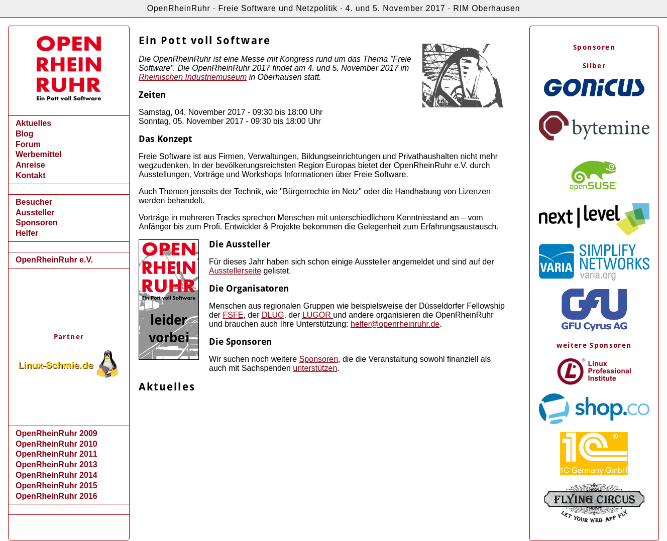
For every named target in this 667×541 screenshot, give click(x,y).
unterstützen (315, 368)
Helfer (27, 233)
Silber (594, 66)
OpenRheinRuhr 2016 (56, 496)
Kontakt (31, 175)
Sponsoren (37, 222)
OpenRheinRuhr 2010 (56, 444)
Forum (28, 144)
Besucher (34, 202)
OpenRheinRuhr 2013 (56, 464)
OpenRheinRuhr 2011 (56, 454)
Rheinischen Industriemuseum (193, 77)
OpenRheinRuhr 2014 (56, 475)
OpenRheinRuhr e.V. (54, 259)
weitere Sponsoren (594, 345)
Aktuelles (33, 123)
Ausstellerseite (235, 270)
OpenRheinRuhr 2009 (56, 433)
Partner (69, 337)
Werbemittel (38, 154)
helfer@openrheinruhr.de (395, 324)
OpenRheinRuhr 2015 (56, 485)
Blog (25, 133)
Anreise (30, 165)
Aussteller (35, 212)
